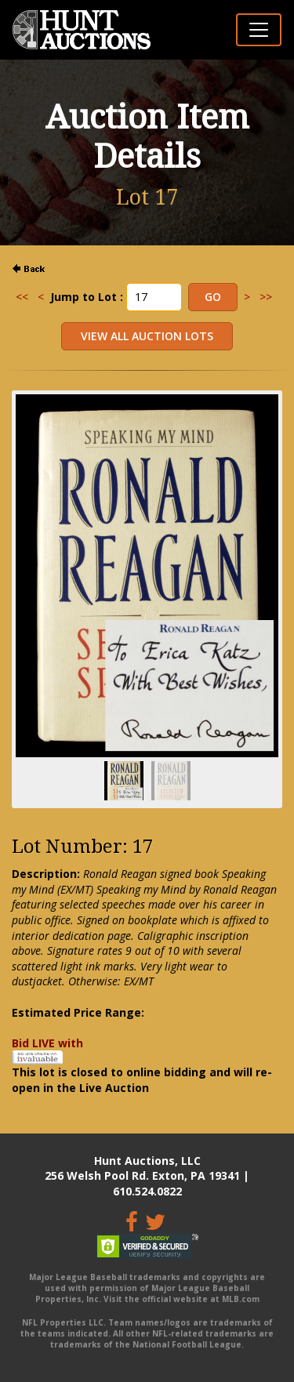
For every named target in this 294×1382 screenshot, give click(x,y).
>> (266, 296)
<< (22, 296)
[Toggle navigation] (258, 29)
